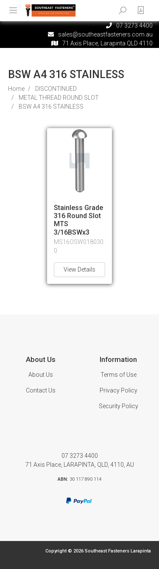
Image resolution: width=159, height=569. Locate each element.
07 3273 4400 (79, 455)
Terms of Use (118, 374)
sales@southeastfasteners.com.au (105, 34)
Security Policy (118, 406)
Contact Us (41, 390)
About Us (40, 374)
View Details (79, 269)
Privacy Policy (118, 390)
